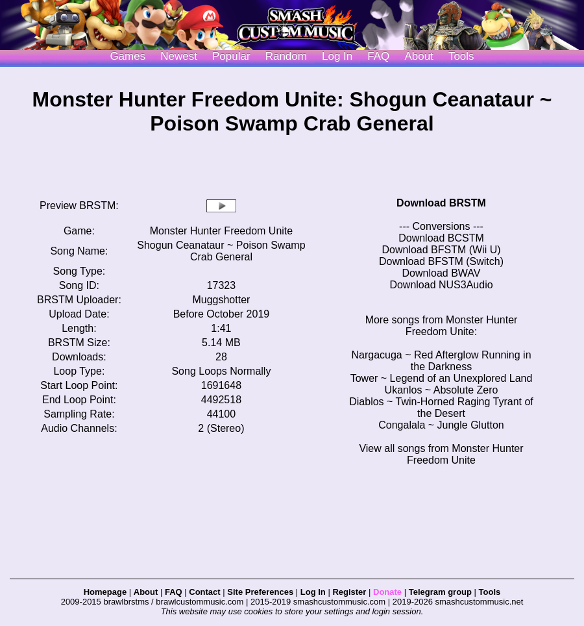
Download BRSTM (441, 202)
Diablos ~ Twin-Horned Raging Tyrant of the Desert (441, 407)
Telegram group (440, 592)
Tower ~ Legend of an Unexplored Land (441, 378)
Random (286, 56)
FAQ (378, 56)
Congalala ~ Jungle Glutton (441, 425)
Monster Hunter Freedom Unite (221, 230)
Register (349, 592)
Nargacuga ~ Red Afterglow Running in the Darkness (441, 360)
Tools (461, 56)
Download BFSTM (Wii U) (441, 249)
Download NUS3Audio (441, 284)
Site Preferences (260, 592)
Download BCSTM (441, 238)
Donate (387, 592)
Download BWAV (441, 273)
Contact (204, 592)
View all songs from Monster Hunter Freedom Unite (441, 454)
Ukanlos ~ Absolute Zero (441, 389)
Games (127, 56)
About (418, 56)
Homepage (105, 592)
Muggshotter (221, 299)
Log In (313, 592)
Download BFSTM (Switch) (441, 261)
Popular (231, 56)
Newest (178, 56)
